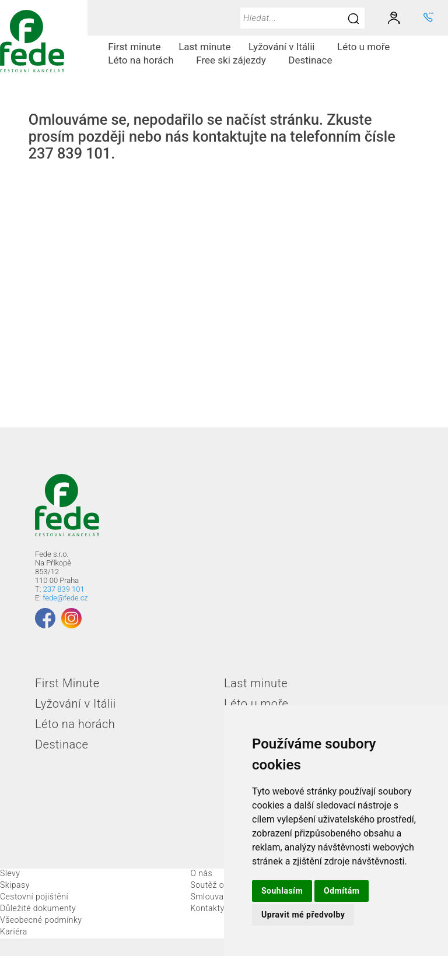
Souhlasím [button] (282, 890)
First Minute (67, 683)
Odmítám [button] (341, 890)
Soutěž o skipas (220, 885)
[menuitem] (134, 47)
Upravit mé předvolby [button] (303, 914)
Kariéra (13, 931)
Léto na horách (145, 60)
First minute (134, 46)
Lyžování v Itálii (286, 46)
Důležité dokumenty (38, 908)
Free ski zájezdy (235, 60)
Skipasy (15, 885)
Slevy (10, 873)
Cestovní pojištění (34, 896)
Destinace (314, 60)
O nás (201, 873)
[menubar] (267, 53)
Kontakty (207, 908)
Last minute (204, 46)
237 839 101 (64, 589)
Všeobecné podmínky (41, 920)
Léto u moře (368, 46)
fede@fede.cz (65, 597)
